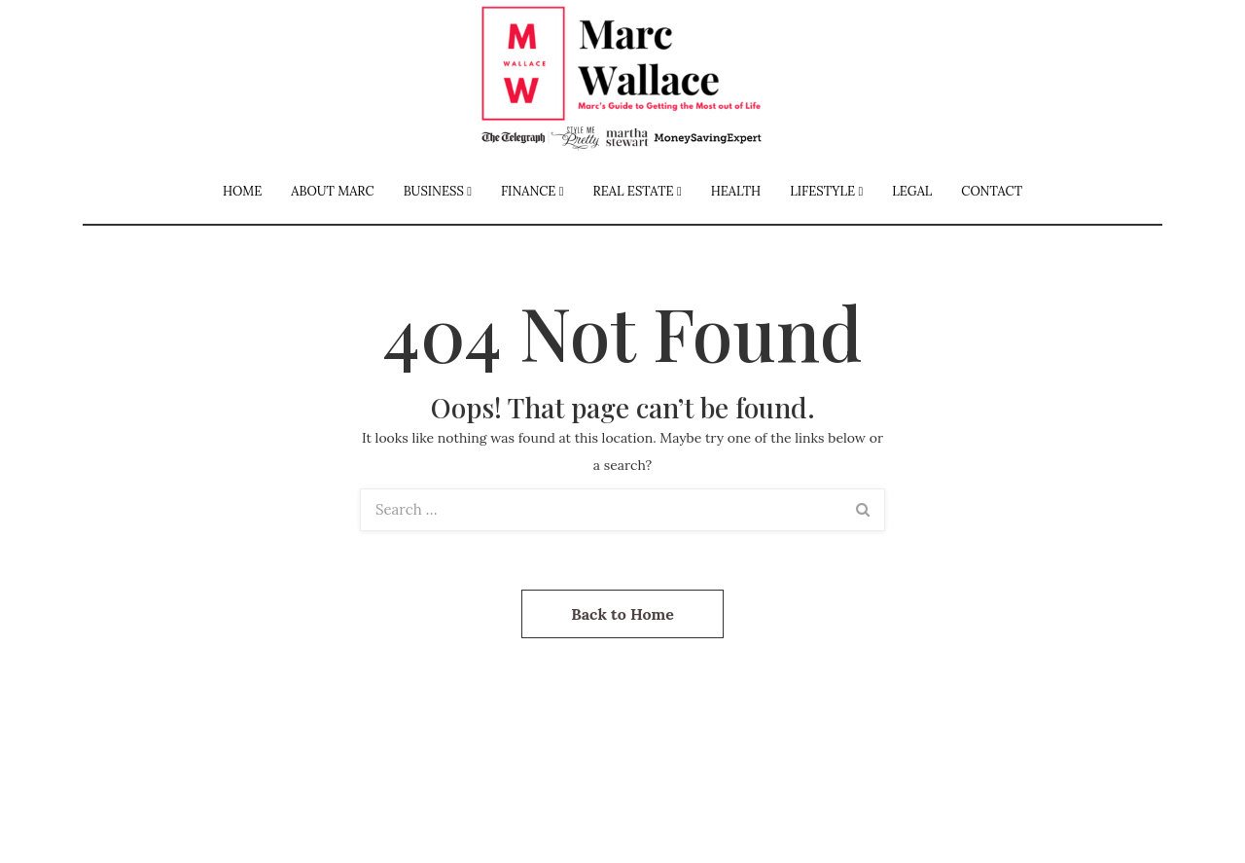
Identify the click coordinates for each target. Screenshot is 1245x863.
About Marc (332, 191)
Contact (991, 191)
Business (434, 191)
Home (242, 191)
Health (736, 191)
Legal (912, 191)
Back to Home (622, 614)
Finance (528, 191)
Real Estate (633, 191)
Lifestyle (822, 191)
